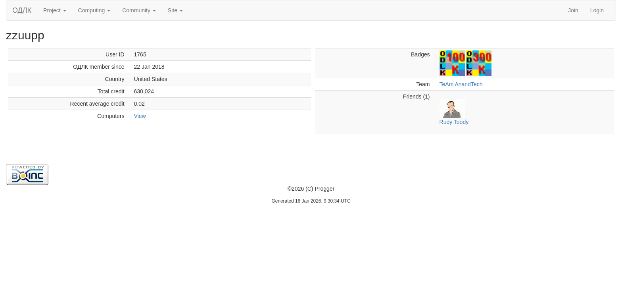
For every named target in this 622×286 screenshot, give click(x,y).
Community (139, 10)
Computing (94, 10)
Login (597, 10)
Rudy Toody (454, 122)
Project (54, 10)
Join (573, 10)
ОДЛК (21, 10)
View (140, 116)
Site (175, 10)
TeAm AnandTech (461, 84)
